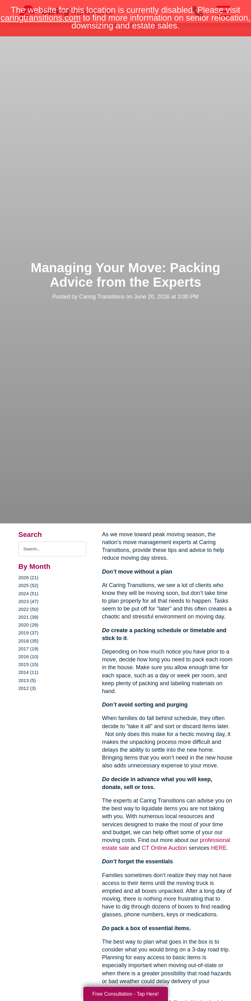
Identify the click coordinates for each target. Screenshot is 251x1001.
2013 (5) (27, 680)
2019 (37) (28, 632)
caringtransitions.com (41, 18)
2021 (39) (28, 617)
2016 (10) (28, 656)
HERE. (219, 848)
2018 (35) (28, 641)
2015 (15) (28, 664)
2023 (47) (28, 601)
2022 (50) (28, 609)
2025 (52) (28, 585)
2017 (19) (28, 648)
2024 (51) (28, 593)
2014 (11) (28, 672)
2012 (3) (27, 688)
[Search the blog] (52, 549)
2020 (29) (28, 625)
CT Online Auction (164, 848)
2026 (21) (28, 577)
